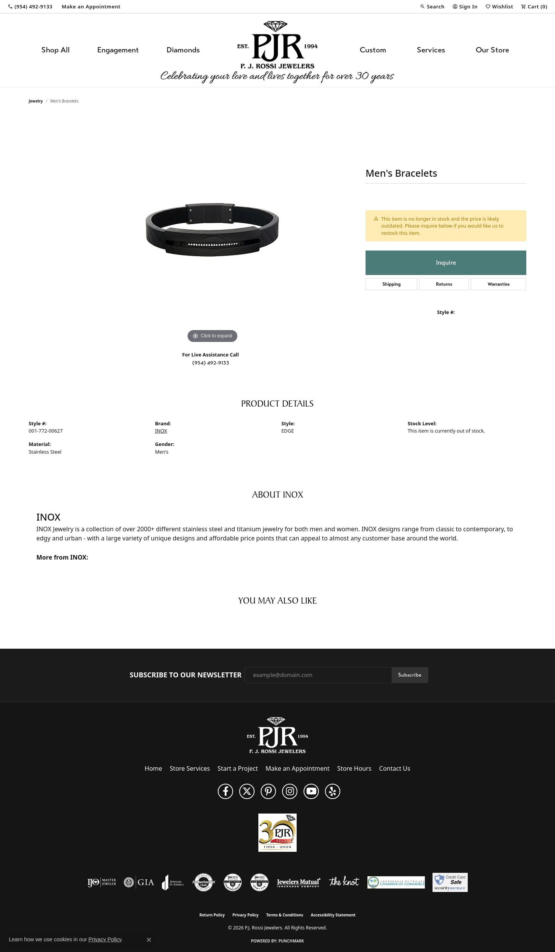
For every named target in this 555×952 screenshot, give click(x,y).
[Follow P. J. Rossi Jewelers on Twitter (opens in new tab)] (247, 791)
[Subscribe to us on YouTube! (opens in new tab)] (311, 791)
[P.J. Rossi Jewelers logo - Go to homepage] (277, 50)
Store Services (190, 768)
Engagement (118, 50)
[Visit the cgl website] (259, 882)
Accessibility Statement (333, 915)
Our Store (492, 50)
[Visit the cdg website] (232, 882)
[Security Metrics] (450, 882)
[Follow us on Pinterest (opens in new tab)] (268, 791)
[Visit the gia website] (139, 882)
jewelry (36, 101)
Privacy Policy (245, 915)
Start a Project (237, 768)
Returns (444, 284)
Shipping (391, 284)
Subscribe (409, 675)
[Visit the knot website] (344, 882)
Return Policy (212, 915)
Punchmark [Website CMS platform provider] (291, 941)
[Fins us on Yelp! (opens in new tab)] (332, 791)
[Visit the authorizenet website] (203, 882)
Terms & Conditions (284, 915)
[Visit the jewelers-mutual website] (299, 882)
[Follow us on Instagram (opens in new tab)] (289, 791)
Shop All (55, 50)
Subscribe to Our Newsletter (186, 675)
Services (431, 50)
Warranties (499, 284)
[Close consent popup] (149, 939)
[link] (30, 6)
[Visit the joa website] (173, 882)
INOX (161, 430)
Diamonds (183, 50)
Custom (373, 50)
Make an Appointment (298, 768)
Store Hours (354, 768)
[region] (212, 230)
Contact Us (394, 768)
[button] (432, 6)
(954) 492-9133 (210, 363)
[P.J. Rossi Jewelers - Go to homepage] (277, 734)
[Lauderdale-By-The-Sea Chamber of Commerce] (396, 882)
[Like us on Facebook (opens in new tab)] (225, 791)
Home (153, 768)
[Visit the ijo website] (101, 882)
